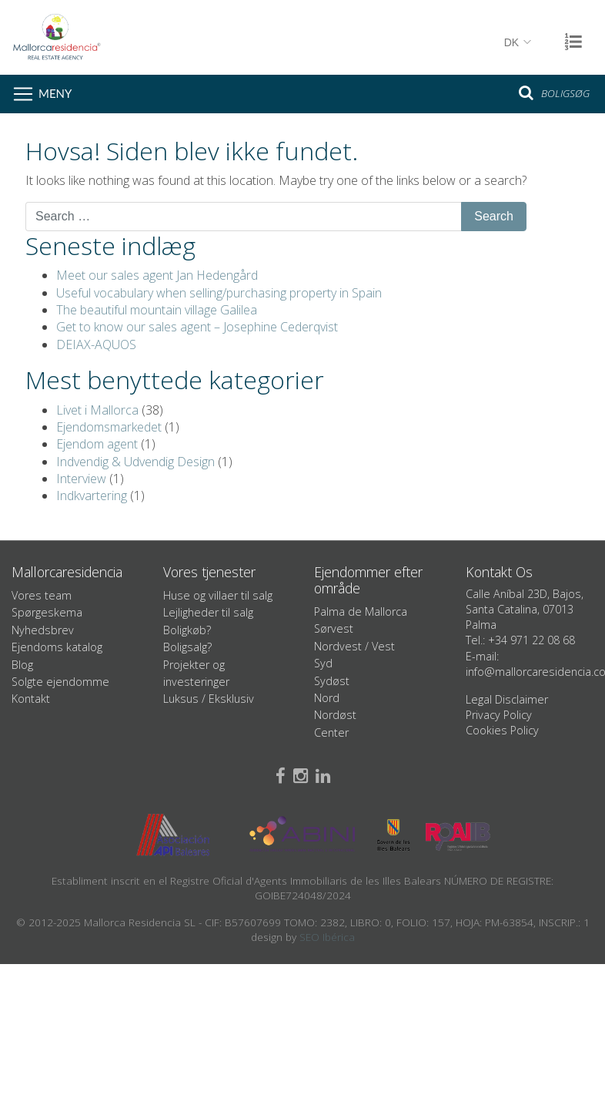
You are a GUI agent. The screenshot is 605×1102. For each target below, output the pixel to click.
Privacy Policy (499, 714)
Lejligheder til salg (208, 612)
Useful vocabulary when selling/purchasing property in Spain (219, 292)
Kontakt (31, 698)
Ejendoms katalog (57, 647)
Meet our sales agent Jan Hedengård (157, 275)
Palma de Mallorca (360, 611)
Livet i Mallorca (97, 409)
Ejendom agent (97, 443)
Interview (81, 478)
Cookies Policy (502, 730)
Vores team (42, 595)
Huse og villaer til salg (217, 595)
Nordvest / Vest (354, 646)
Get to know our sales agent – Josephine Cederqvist (197, 326)
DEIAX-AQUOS (96, 344)
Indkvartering (91, 495)
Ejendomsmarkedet (109, 426)
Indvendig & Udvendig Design (135, 461)
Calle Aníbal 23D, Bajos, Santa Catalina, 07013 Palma (524, 609)
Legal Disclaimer (507, 699)
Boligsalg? (187, 647)
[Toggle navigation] (39, 94)
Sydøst (331, 681)
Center (331, 732)
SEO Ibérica (327, 936)
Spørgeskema (47, 612)
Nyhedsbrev (43, 630)
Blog (22, 664)
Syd (323, 663)
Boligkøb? (187, 630)
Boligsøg (554, 92)
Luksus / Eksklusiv (208, 698)
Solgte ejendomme (60, 681)
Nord (326, 697)
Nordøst (335, 714)
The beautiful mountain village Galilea (156, 309)
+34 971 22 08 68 (531, 640)
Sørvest (333, 628)
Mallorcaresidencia (277, 37)
